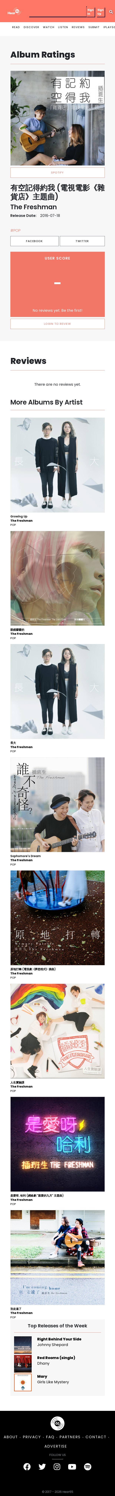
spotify (57, 172)
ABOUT (11, 1437)
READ (16, 27)
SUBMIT (94, 27)
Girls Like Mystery (53, 1382)
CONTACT (96, 1437)
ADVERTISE (55, 1446)
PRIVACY (32, 1437)
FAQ (50, 1437)
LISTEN (63, 27)
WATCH (48, 27)
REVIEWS (78, 27)
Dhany (43, 1363)
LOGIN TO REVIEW (57, 324)
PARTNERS (70, 1437)
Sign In (90, 12)
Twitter (82, 241)
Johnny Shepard (52, 1344)
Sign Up (100, 12)
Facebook (34, 241)
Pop (13, 525)
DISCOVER (31, 27)
